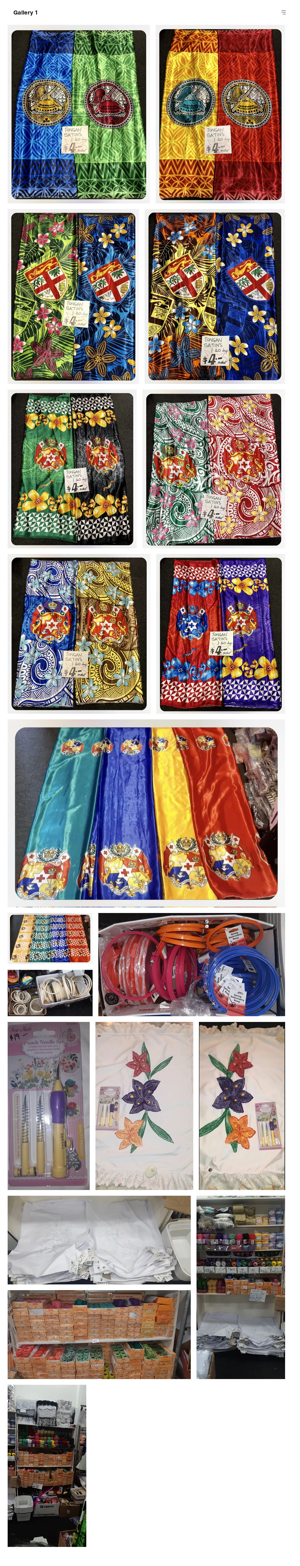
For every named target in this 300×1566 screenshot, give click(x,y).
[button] (283, 12)
